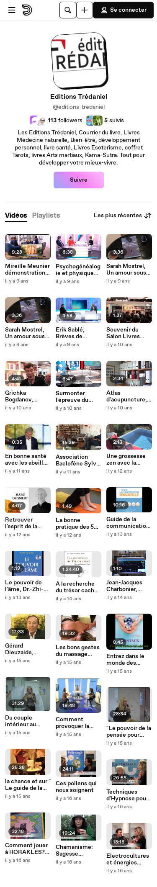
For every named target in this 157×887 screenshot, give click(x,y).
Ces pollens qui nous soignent (76, 787)
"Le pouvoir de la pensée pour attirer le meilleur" (128, 731)
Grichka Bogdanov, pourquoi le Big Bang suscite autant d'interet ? (26, 396)
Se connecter (123, 10)
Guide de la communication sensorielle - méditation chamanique (127, 523)
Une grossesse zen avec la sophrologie (126, 459)
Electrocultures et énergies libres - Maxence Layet (128, 859)
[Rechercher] (67, 10)
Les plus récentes (123, 215)
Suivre (79, 180)
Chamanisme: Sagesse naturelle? (74, 850)
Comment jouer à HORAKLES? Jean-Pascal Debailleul (26, 849)
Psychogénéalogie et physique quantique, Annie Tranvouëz (78, 270)
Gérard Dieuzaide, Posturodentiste (27, 649)
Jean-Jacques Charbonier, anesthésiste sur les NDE (128, 586)
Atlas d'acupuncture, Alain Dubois (126, 396)
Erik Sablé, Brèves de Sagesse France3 (70, 333)
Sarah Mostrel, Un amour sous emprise (25, 333)
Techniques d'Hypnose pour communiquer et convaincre (129, 795)
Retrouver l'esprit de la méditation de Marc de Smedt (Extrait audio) (25, 523)
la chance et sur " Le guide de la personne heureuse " (28, 785)
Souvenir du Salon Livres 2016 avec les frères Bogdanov (128, 333)
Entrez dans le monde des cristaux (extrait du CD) (127, 659)
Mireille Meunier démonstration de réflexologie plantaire (27, 269)
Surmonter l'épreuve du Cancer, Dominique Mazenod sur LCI (78, 397)
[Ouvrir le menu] (11, 10)
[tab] (16, 216)
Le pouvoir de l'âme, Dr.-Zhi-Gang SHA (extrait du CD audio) (24, 586)
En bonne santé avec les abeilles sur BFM (27, 459)
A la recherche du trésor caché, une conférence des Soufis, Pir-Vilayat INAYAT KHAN (77, 587)
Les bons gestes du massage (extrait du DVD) (78, 651)
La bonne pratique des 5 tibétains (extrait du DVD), (78, 523)
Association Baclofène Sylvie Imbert (78, 460)
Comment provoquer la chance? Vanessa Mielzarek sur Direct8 (74, 723)
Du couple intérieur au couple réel (20, 721)
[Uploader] (84, 10)
